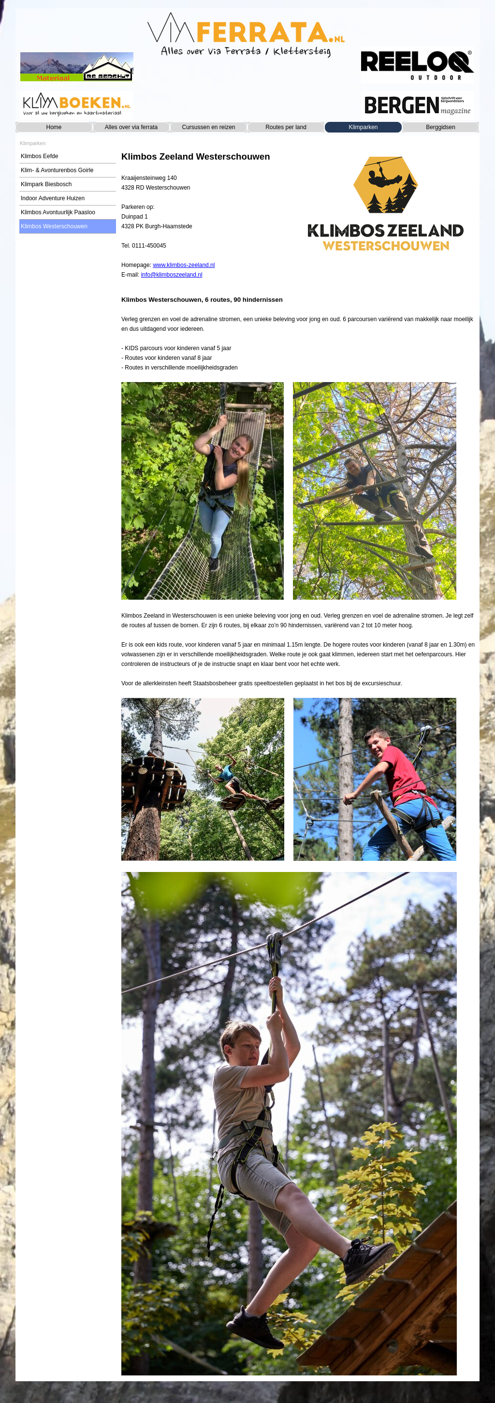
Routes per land (285, 127)
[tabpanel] (208, 215)
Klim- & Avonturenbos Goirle (57, 170)
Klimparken (363, 127)
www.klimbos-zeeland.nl (184, 265)
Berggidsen (440, 127)
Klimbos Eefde (39, 156)
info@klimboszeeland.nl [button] (172, 274)
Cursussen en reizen (208, 127)
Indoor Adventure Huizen (53, 198)
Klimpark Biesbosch (46, 184)
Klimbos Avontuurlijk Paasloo (58, 212)
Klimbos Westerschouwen (54, 226)
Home (53, 127)
